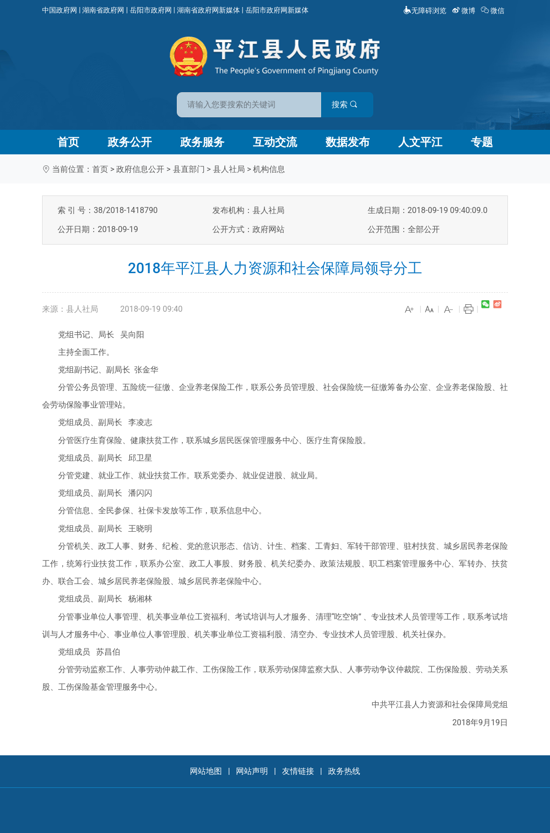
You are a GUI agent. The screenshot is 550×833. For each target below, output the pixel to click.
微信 (493, 11)
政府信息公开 (140, 169)
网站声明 (252, 771)
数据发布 (348, 142)
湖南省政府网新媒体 (208, 10)
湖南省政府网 (103, 10)
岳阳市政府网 (151, 10)
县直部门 (189, 169)
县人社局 (229, 169)
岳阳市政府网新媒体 (277, 10)
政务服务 (202, 142)
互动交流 (275, 142)
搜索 (347, 104)
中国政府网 (59, 10)
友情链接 (298, 771)
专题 (482, 142)
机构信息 (269, 169)
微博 (464, 11)
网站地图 (206, 771)
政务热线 (344, 771)
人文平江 (420, 142)
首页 (68, 142)
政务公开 (130, 142)
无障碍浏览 (424, 11)
